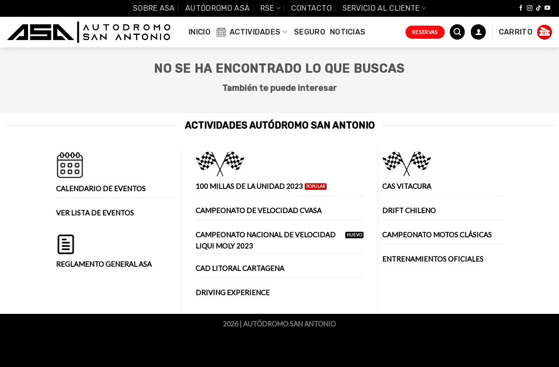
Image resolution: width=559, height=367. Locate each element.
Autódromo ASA (217, 8)
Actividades (251, 32)
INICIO (199, 32)
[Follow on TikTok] (538, 8)
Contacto (311, 8)
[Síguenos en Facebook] (521, 8)
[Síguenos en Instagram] (529, 8)
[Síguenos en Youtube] (547, 8)
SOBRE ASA (154, 8)
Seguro (309, 32)
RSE (270, 8)
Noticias (348, 32)
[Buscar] (457, 32)
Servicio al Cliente (384, 8)
